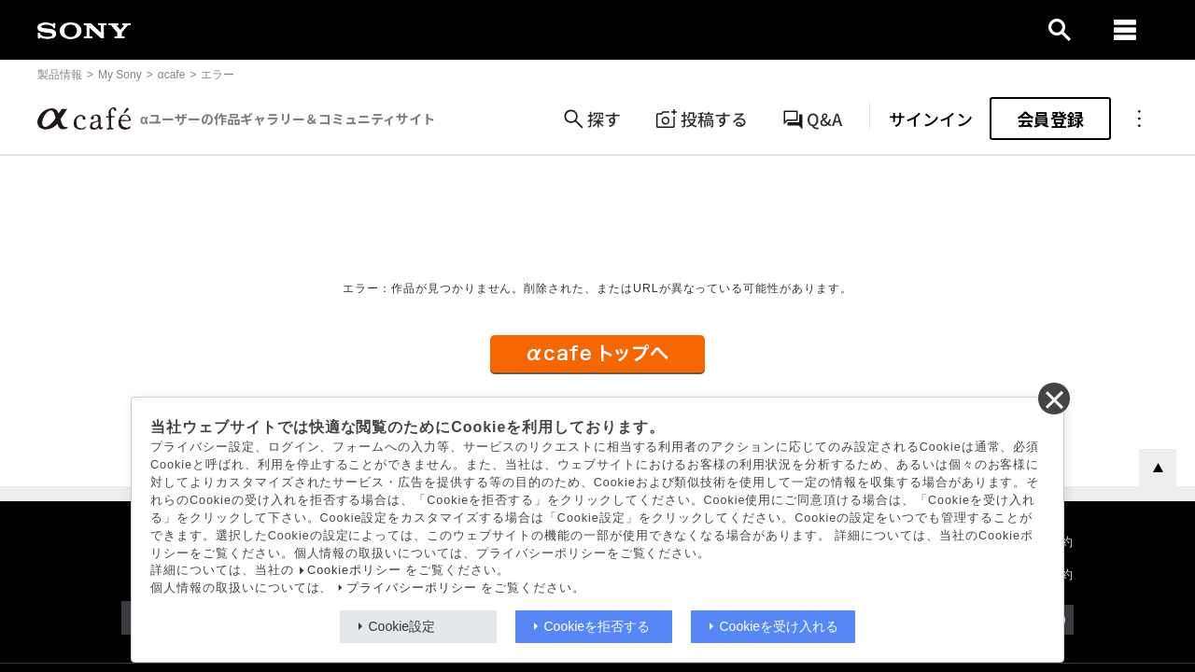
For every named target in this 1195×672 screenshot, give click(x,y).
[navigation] (1125, 30)
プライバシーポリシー (411, 588)
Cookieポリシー (354, 570)
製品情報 (59, 74)
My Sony (120, 74)
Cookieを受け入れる (779, 626)
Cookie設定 (402, 626)
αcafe (172, 74)
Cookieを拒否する (597, 626)
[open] (1059, 30)
